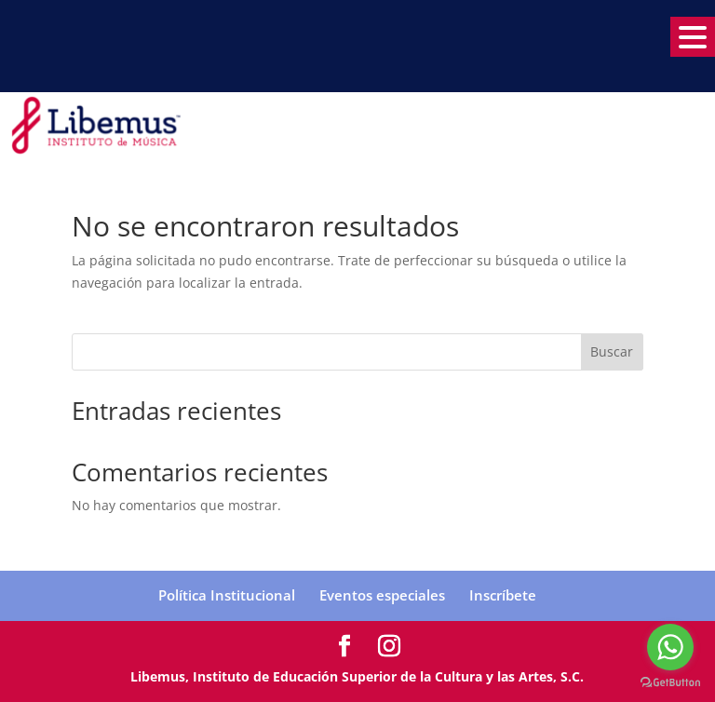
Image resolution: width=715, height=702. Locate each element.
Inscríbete (502, 595)
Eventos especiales (382, 595)
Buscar (611, 351)
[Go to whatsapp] (670, 647)
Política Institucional (226, 595)
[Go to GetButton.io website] (670, 683)
